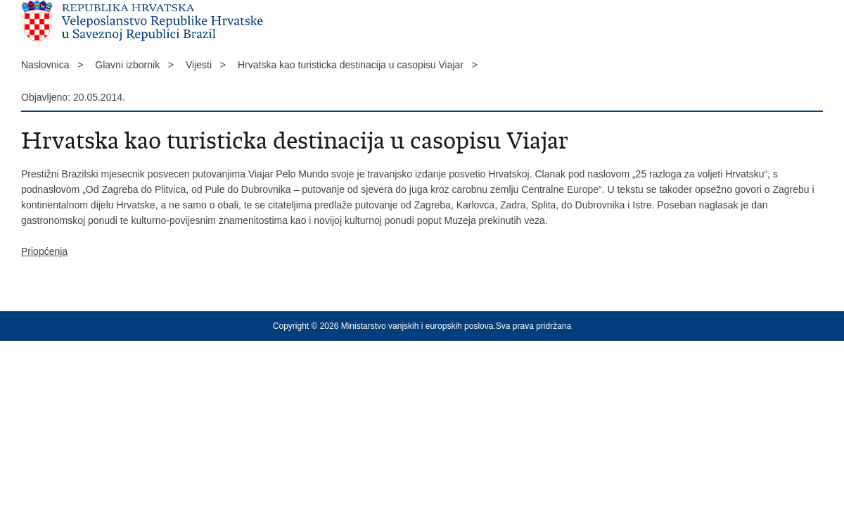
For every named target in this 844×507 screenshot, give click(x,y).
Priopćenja (44, 251)
